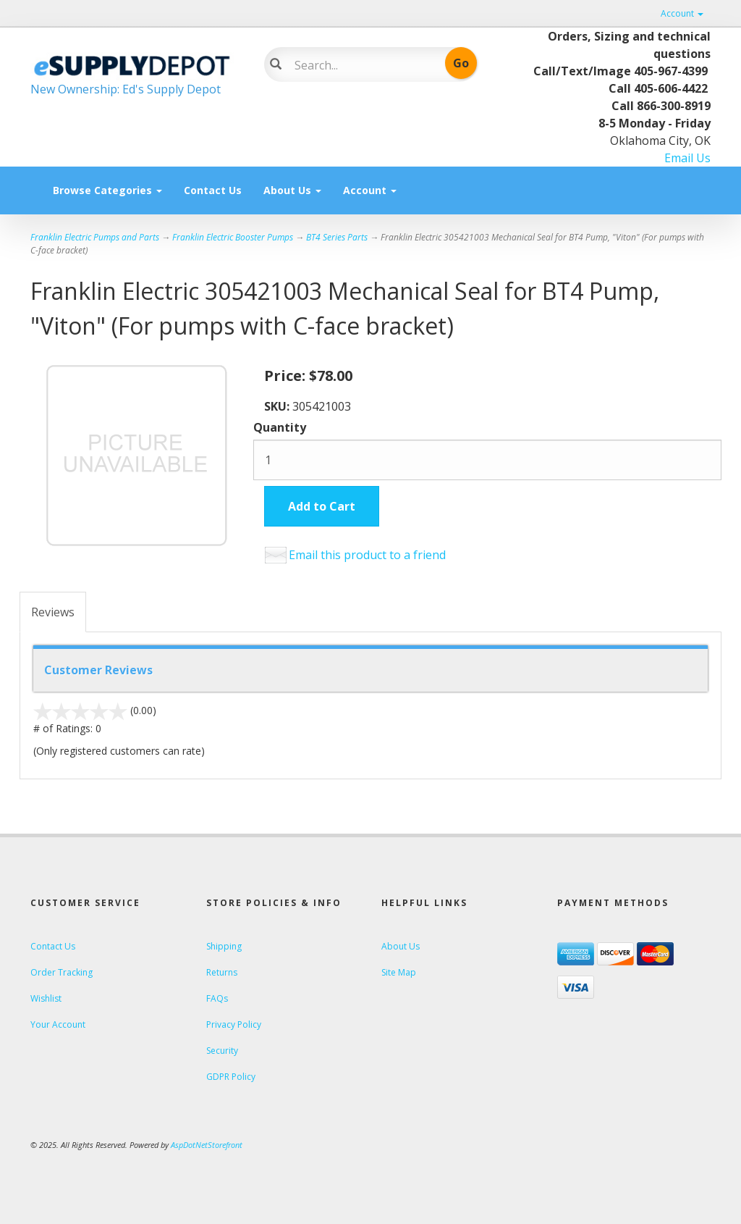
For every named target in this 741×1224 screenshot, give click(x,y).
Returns (221, 972)
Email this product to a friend (367, 555)
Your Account (57, 1024)
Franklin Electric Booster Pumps (232, 237)
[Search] (362, 65)
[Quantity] (487, 460)
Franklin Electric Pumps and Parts (94, 237)
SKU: (278, 406)
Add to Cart (321, 506)
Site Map (398, 972)
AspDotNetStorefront (206, 1144)
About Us (292, 190)
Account (682, 13)
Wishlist (46, 998)
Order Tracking (61, 972)
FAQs (217, 998)
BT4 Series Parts (337, 237)
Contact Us (213, 190)
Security (222, 1050)
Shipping (224, 946)
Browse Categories (107, 190)
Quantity (279, 427)
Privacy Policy (233, 1024)
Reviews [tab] (53, 612)
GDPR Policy (230, 1076)
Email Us (687, 158)
